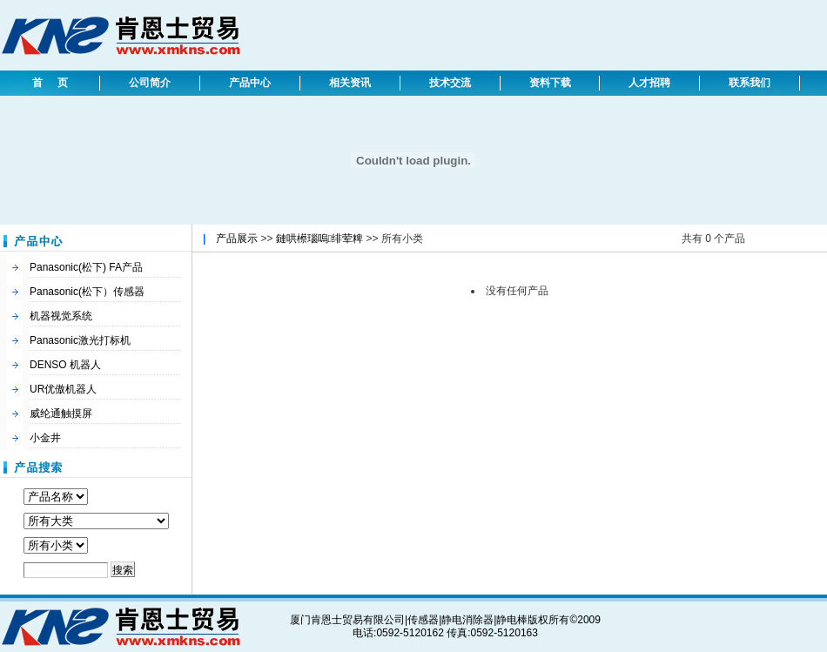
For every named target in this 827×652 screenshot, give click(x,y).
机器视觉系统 (61, 316)
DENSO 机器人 (65, 365)
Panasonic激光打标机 (80, 340)
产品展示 (237, 238)
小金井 (45, 438)
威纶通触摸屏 (61, 413)
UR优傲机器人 (63, 389)
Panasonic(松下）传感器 (87, 292)
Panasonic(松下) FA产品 (86, 267)
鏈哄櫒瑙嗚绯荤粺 (319, 238)
